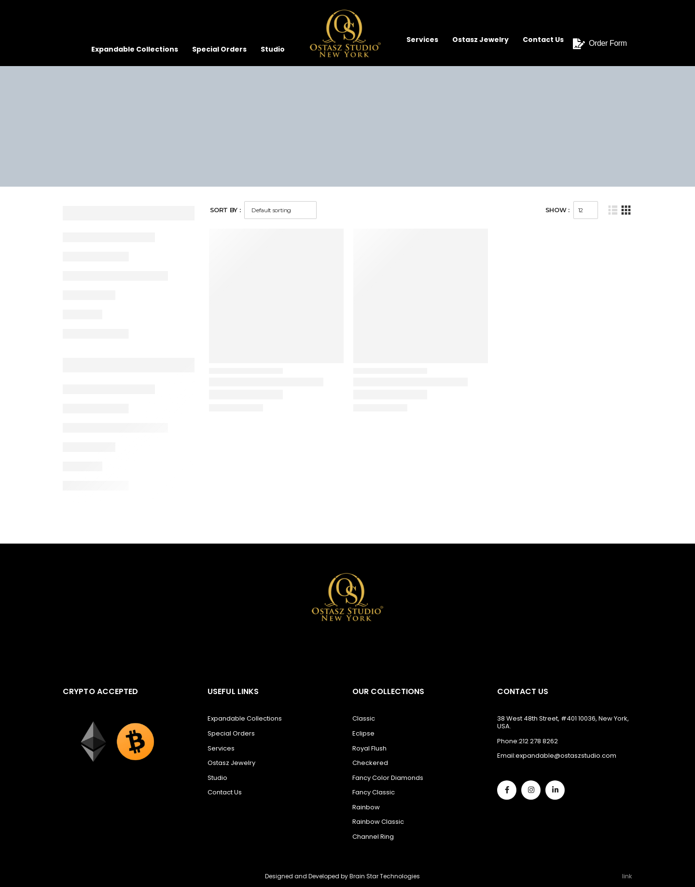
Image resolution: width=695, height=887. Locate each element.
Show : (557, 210)
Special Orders (219, 49)
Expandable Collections (134, 49)
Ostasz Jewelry (480, 39)
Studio (273, 49)
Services (422, 39)
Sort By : (225, 210)
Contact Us (543, 39)
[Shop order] (280, 210)
